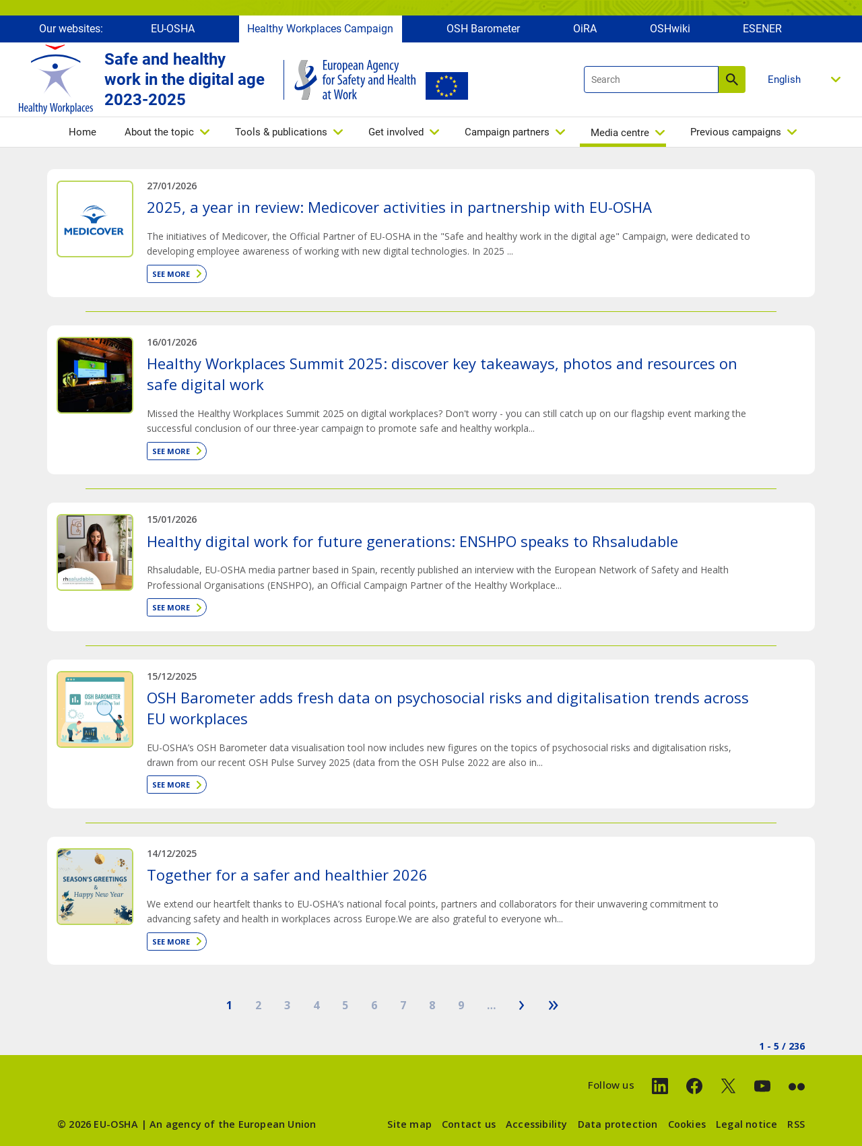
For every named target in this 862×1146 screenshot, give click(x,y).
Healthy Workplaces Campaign (320, 32)
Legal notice (746, 1124)
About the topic (159, 135)
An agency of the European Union (233, 1124)
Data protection (618, 1124)
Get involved (396, 135)
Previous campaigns (735, 135)
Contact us (469, 1124)
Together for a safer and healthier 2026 (287, 874)
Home (82, 135)
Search (732, 82)
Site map (409, 1124)
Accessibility (537, 1124)
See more (171, 274)
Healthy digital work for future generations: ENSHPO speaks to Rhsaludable (412, 541)
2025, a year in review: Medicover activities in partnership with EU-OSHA (399, 207)
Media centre (620, 136)
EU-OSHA (173, 32)
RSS (796, 1124)
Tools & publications (281, 135)
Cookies (687, 1124)
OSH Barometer (483, 32)
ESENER (762, 32)
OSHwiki (670, 32)
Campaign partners (507, 135)
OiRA (585, 32)
